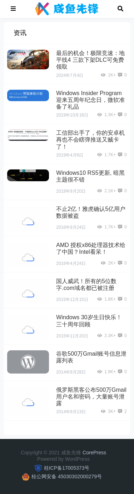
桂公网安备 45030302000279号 (66, 476)
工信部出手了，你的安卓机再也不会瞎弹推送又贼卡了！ (90, 139)
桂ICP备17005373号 (67, 468)
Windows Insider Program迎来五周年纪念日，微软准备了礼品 (90, 100)
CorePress (94, 452)
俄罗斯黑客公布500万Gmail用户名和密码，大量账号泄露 (91, 396)
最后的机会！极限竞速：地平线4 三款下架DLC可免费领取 (90, 60)
